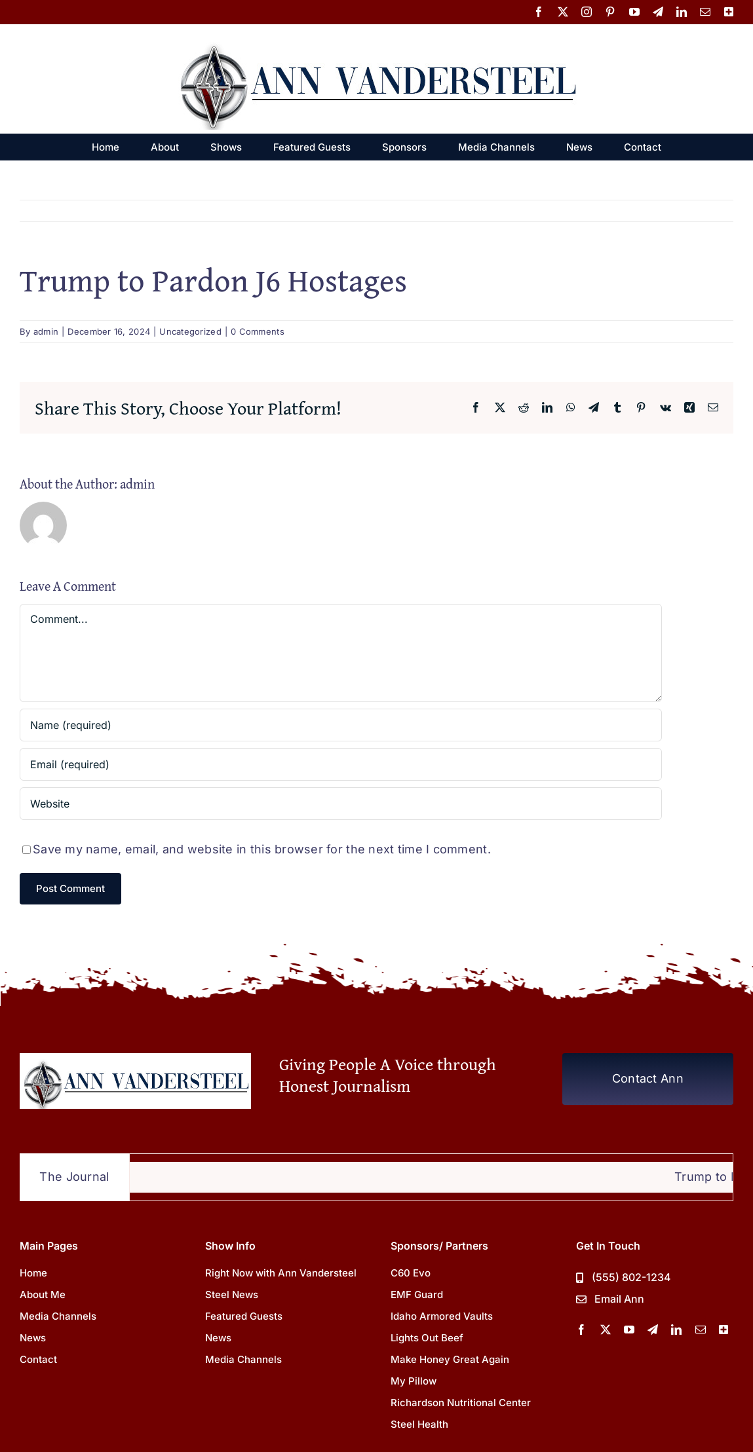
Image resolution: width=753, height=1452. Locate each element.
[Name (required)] (341, 725)
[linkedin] (676, 1329)
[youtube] (629, 1329)
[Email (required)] (341, 764)
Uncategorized (190, 331)
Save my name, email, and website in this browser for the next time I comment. (262, 849)
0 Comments (257, 331)
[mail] (700, 1329)
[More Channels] (723, 1329)
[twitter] (605, 1329)
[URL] (341, 803)
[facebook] (581, 1329)
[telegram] (652, 1329)
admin (45, 331)
